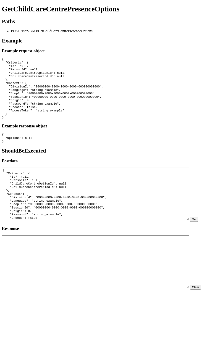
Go (6, 248)
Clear (7, 330)
